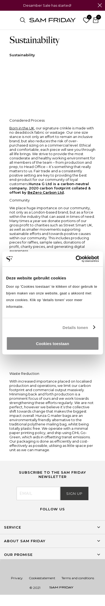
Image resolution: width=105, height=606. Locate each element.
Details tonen (75, 327)
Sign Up (74, 493)
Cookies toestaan (52, 343)
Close (99, 5)
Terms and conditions (77, 578)
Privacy (17, 578)
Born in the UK (21, 128)
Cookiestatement (42, 578)
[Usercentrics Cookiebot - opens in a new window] (75, 259)
